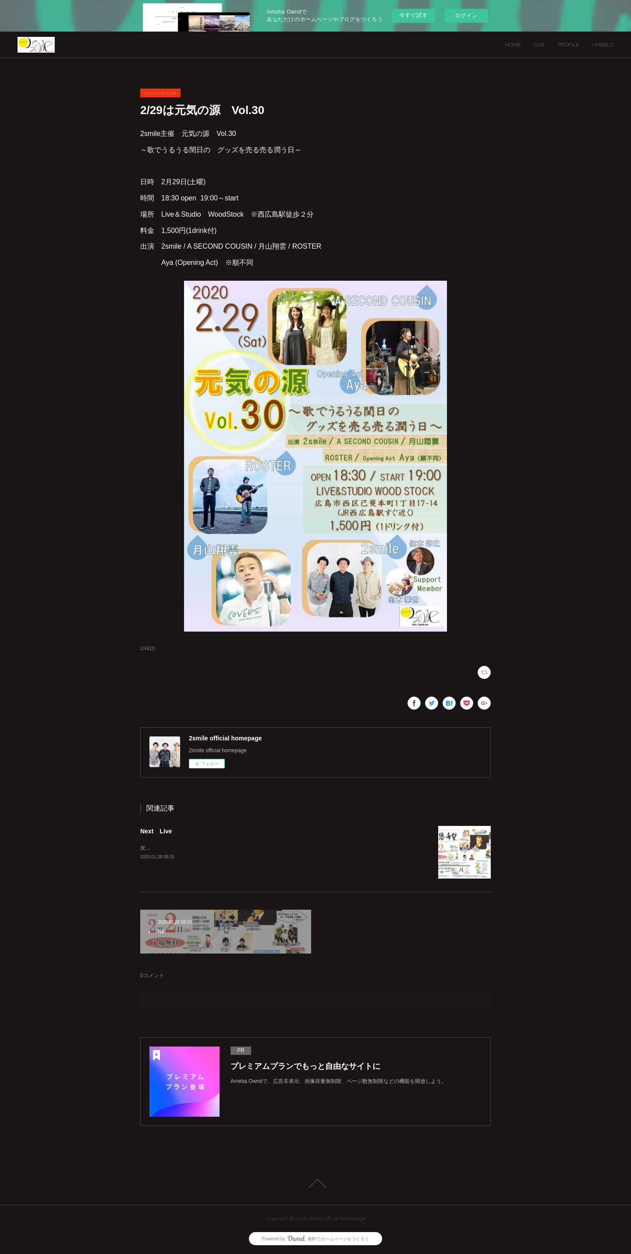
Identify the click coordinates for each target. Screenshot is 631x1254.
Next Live (156, 831)
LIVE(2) (147, 648)
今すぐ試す (413, 15)
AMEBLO (602, 45)
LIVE (539, 45)
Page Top (315, 1183)
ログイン (466, 15)
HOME (513, 45)
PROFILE (568, 45)
